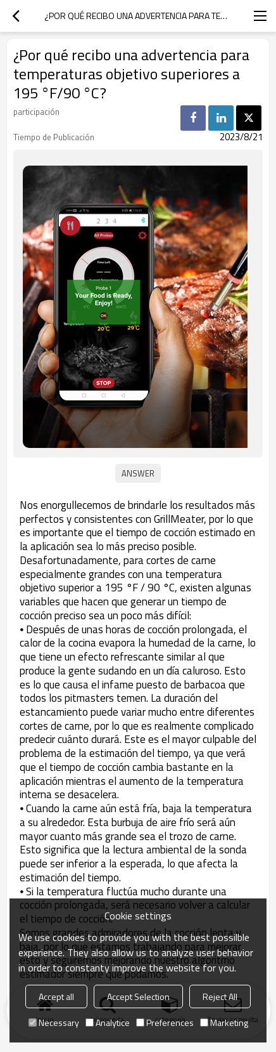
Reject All (220, 996)
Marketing (224, 1022)
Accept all (56, 996)
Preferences (165, 1022)
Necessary (53, 1022)
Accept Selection (138, 996)
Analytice (107, 1022)
